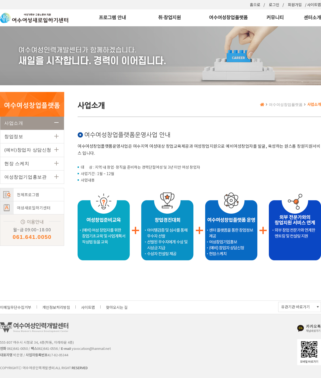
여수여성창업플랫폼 (228, 17)
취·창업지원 (169, 17)
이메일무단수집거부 (15, 307)
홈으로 (255, 4)
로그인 (274, 4)
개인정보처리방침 (56, 307)
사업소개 (13, 123)
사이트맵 (314, 4)
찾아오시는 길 (117, 307)
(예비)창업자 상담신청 (27, 150)
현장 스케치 (16, 163)
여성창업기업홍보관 (25, 177)
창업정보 (13, 136)
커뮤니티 (275, 17)
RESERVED (80, 367)
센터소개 (312, 17)
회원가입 (295, 4)
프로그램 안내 (112, 17)
